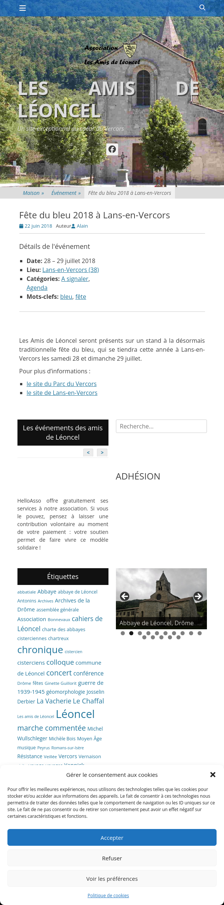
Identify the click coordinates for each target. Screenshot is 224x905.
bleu (66, 296)
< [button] (125, 596)
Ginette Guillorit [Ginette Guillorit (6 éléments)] (61, 683)
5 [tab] (157, 633)
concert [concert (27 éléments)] (59, 673)
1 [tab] (123, 633)
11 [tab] (144, 637)
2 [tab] (131, 633)
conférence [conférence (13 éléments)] (88, 673)
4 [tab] (148, 633)
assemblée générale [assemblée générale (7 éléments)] (57, 610)
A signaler (74, 279)
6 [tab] (165, 633)
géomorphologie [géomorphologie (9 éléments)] (65, 691)
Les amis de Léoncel (108, 99)
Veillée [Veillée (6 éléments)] (50, 756)
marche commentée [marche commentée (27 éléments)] (51, 728)
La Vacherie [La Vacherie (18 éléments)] (54, 700)
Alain (82, 225)
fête (80, 296)
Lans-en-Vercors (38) (70, 270)
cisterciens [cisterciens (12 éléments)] (31, 662)
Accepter (112, 837)
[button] (213, 774)
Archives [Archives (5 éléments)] (45, 601)
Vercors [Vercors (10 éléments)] (67, 756)
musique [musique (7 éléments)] (26, 747)
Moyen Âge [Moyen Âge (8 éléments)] (89, 738)
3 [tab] (140, 633)
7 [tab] (174, 633)
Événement (66, 193)
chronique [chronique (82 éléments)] (40, 649)
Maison (33, 193)
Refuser (112, 858)
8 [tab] (183, 633)
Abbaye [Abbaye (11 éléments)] (47, 591)
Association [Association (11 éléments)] (31, 619)
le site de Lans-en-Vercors (62, 393)
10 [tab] (200, 633)
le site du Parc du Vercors (62, 384)
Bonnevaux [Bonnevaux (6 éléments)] (59, 619)
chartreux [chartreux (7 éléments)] (58, 638)
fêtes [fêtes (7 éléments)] (38, 683)
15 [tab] (178, 637)
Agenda (37, 288)
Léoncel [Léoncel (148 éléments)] (75, 713)
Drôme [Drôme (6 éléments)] (24, 683)
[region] (161, 598)
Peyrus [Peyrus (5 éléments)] (43, 747)
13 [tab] (161, 637)
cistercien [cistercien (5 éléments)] (73, 651)
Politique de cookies (108, 895)
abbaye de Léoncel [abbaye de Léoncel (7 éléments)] (78, 592)
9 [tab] (191, 633)
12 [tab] (153, 637)
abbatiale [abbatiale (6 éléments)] (26, 592)
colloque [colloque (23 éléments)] (60, 662)
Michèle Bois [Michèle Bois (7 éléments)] (62, 738)
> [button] (197, 596)
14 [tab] (170, 637)
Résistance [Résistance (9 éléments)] (29, 756)
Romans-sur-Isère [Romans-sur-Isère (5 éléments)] (67, 747)
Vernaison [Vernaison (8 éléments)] (90, 756)
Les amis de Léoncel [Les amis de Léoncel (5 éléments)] (35, 716)
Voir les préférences (112, 878)
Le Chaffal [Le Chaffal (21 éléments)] (88, 700)
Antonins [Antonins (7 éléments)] (26, 601)
